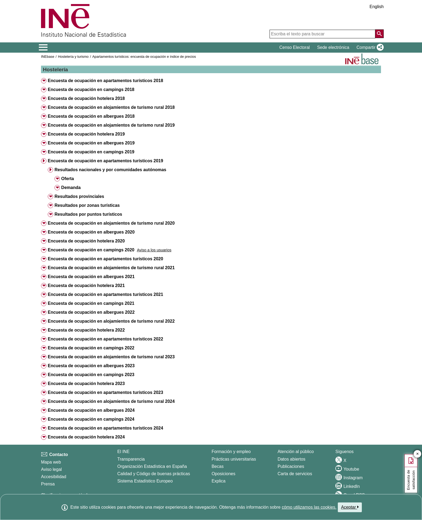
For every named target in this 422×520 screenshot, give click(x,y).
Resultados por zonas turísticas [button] (87, 205)
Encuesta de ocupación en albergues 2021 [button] (91, 276)
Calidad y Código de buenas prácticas (153, 473)
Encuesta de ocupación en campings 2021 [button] (91, 303)
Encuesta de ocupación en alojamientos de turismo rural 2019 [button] (111, 125)
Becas (217, 466)
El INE (123, 451)
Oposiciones (223, 473)
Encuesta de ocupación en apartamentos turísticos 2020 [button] (105, 258)
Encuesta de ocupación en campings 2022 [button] (91, 348)
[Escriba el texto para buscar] (322, 34)
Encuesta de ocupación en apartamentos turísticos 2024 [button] (105, 428)
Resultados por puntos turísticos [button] (88, 214)
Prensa (48, 484)
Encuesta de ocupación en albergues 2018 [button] (91, 116)
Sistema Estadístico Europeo (145, 481)
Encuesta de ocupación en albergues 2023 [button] (91, 365)
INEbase (47, 57)
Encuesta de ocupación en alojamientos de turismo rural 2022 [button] (111, 321)
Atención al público (296, 451)
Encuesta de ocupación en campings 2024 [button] (91, 419)
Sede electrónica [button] (333, 47)
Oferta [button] (67, 178)
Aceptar (350, 507)
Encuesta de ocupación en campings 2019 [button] (91, 152)
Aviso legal (51, 469)
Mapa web (51, 462)
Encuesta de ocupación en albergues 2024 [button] (91, 410)
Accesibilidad (53, 476)
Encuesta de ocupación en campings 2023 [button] (91, 374)
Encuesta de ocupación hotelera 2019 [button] (86, 134)
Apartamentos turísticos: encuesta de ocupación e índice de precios (144, 57)
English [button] (377, 6)
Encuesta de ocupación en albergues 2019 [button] (91, 143)
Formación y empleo (231, 451)
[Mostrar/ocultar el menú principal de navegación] (43, 47)
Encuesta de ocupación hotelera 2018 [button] (86, 98)
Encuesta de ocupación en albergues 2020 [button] (91, 232)
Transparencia (131, 459)
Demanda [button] (71, 187)
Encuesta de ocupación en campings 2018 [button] (91, 89)
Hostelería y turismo (73, 57)
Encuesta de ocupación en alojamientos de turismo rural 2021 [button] (111, 267)
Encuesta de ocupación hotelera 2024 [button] (86, 437)
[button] (369, 47)
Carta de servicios (295, 473)
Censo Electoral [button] (294, 47)
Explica (219, 481)
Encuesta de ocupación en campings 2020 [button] (91, 250)
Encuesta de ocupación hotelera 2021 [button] (86, 285)
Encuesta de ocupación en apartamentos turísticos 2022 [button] (105, 339)
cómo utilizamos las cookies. (309, 507)
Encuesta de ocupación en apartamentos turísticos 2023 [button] (105, 392)
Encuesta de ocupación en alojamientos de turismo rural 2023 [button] (111, 356)
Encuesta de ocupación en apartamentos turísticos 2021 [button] (105, 294)
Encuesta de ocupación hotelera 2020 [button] (86, 241)
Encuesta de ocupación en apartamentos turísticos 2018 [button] (105, 80)
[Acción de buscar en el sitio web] (379, 33)
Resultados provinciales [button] (79, 196)
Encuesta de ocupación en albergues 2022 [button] (91, 312)
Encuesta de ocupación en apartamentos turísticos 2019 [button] (105, 160)
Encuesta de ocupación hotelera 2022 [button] (86, 330)
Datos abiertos (291, 459)
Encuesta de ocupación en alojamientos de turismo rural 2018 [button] (111, 107)
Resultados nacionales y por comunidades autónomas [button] (110, 169)
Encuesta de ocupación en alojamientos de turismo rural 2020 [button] (111, 223)
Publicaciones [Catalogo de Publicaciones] (291, 466)
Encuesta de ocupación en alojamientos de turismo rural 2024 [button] (111, 401)
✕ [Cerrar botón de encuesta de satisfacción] (418, 454)
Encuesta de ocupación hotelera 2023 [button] (86, 383)
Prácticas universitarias (234, 459)
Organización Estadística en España (152, 466)
